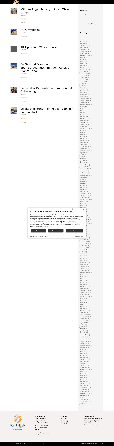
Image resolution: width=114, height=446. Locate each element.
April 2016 (82, 282)
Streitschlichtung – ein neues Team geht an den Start (48, 110)
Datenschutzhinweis (42, 236)
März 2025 (83, 68)
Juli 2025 (82, 59)
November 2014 (84, 317)
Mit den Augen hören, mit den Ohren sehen (46, 10)
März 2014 (83, 333)
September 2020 (84, 175)
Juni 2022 (82, 132)
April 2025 (82, 66)
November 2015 (84, 292)
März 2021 (83, 163)
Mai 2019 (82, 207)
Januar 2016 (83, 288)
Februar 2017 (83, 262)
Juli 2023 (82, 108)
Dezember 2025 (84, 49)
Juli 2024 (82, 84)
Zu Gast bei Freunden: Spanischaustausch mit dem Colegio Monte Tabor (45, 67)
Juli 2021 (82, 155)
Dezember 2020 (84, 169)
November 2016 (84, 268)
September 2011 (84, 394)
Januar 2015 (83, 313)
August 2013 (83, 347)
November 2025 (84, 51)
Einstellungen (56, 231)
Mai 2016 (82, 280)
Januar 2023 (83, 120)
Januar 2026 (83, 47)
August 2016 (83, 274)
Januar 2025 (83, 72)
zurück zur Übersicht (91, 24)
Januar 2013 (83, 361)
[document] (57, 219)
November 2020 (84, 171)
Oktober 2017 (83, 246)
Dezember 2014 (84, 315)
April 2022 (82, 136)
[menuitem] (101, 2)
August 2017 (83, 250)
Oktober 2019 (83, 197)
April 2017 (82, 258)
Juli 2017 (82, 252)
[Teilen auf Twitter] (96, 15)
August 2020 (83, 177)
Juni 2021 (82, 157)
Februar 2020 (83, 189)
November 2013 (84, 341)
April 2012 (82, 379)
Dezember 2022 (84, 122)
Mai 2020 (82, 183)
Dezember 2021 (84, 145)
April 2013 (82, 355)
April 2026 (82, 41)
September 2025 (84, 55)
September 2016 (84, 272)
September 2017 (84, 248)
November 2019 (84, 195)
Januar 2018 (83, 240)
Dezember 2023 (84, 98)
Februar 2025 (83, 70)
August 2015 (83, 298)
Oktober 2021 (83, 149)
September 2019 (84, 199)
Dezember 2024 (84, 74)
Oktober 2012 (83, 367)
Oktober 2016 (83, 270)
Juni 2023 (82, 110)
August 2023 (83, 106)
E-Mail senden (39, 430)
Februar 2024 (83, 94)
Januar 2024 (83, 96)
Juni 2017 (82, 254)
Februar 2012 (83, 383)
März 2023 (83, 116)
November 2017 (84, 244)
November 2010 (84, 402)
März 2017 (83, 260)
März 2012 (83, 381)
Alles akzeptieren (74, 231)
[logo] (16, 2)
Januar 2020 (83, 191)
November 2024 (84, 76)
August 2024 (83, 82)
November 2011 (84, 389)
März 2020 (83, 187)
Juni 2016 (82, 278)
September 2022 (84, 128)
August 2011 (83, 396)
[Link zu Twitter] (100, 443)
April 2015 (82, 306)
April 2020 (82, 185)
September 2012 (84, 369)
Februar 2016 (83, 286)
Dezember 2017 (84, 242)
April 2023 (82, 114)
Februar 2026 (83, 45)
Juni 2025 (82, 62)
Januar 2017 (83, 264)
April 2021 (82, 161)
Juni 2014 (82, 327)
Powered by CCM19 (79, 236)
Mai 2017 (82, 256)
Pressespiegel (64, 423)
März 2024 (83, 92)
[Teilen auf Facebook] (85, 15)
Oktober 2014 (83, 319)
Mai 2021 (82, 159)
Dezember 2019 (84, 193)
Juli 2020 (82, 179)
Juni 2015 (82, 302)
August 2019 (83, 201)
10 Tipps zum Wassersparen (40, 47)
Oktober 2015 (83, 294)
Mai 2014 (82, 329)
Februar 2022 (83, 140)
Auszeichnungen (64, 421)
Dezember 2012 (84, 363)
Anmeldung (63, 419)
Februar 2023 (83, 118)
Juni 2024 (82, 86)
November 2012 (84, 365)
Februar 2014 (83, 335)
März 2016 (83, 284)
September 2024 (84, 80)
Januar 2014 (83, 337)
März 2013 (83, 357)
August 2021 (83, 153)
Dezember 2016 (84, 266)
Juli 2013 (82, 349)
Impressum (33, 236)
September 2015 (84, 296)
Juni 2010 (82, 404)
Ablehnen (38, 231)
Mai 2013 (82, 353)
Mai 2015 (82, 304)
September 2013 (84, 345)
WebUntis (38, 435)
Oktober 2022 (83, 126)
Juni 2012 (82, 375)
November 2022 (84, 124)
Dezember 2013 (84, 339)
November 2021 (84, 147)
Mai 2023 (82, 112)
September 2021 (84, 151)
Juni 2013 (82, 351)
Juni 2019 (82, 205)
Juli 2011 (82, 398)
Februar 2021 (83, 165)
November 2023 (84, 100)
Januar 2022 (83, 142)
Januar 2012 (83, 385)
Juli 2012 (82, 373)
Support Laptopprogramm (92, 425)
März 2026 (83, 43)
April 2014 (82, 331)
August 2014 (83, 323)
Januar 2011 (83, 400)
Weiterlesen (25, 19)
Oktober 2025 (83, 53)
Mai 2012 (82, 377)
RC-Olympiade (30, 30)
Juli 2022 (82, 130)
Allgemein (23, 15)
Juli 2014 (82, 325)
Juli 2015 (82, 300)
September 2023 (84, 104)
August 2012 (83, 371)
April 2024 (82, 90)
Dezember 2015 (84, 290)
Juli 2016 (82, 276)
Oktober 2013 (83, 343)
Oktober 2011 (83, 391)
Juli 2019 (82, 203)
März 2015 (83, 308)
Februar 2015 (83, 311)
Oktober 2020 (83, 173)
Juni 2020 (82, 181)
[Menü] (101, 2)
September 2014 (84, 321)
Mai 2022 (82, 134)
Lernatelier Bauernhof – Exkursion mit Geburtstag (46, 89)
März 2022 (83, 138)
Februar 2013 (83, 359)
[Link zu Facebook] (102, 443)
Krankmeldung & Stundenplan (93, 419)
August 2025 (83, 57)
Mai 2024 (82, 88)
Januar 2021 (83, 167)
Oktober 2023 (83, 102)
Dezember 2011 (84, 387)
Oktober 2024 (83, 78)
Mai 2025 (82, 64)
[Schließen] (84, 209)
